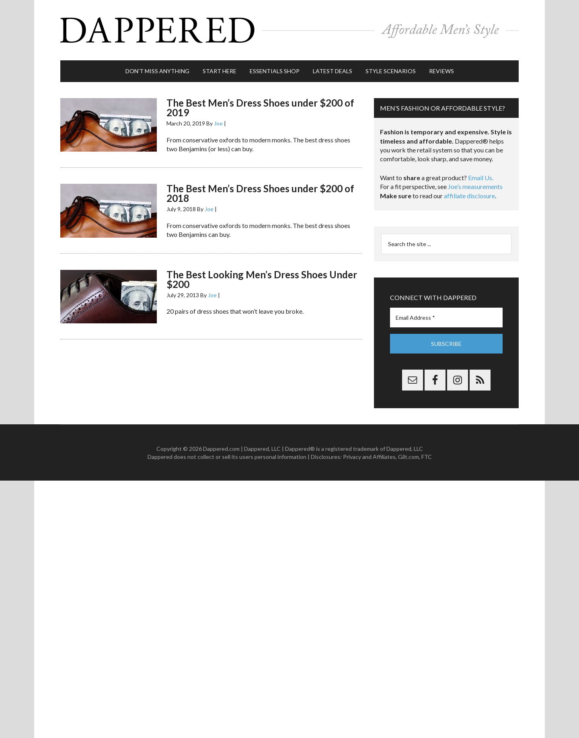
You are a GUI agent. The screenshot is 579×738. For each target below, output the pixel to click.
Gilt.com (408, 456)
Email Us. (480, 177)
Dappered (289, 30)
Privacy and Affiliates (369, 456)
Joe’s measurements (475, 186)
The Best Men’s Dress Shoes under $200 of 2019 (260, 107)
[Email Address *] (446, 317)
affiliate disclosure (469, 195)
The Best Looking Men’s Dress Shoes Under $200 (261, 279)
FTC (426, 456)
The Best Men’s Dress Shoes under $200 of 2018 (260, 193)
